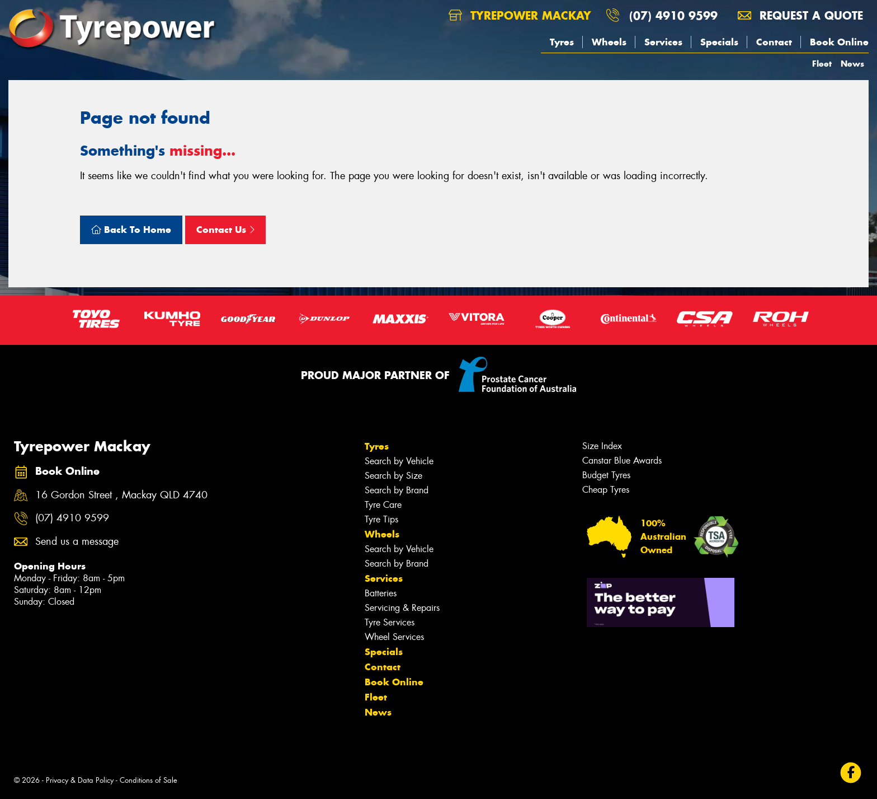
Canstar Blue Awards (622, 460)
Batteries (381, 593)
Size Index (602, 446)
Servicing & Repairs (402, 608)
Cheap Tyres (605, 490)
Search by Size (393, 476)
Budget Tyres (606, 475)
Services (663, 42)
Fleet (822, 63)
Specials (719, 42)
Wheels (609, 42)
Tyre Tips (381, 519)
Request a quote (800, 15)
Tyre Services (389, 622)
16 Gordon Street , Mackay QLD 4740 (121, 495)
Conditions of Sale (148, 780)
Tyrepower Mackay (520, 15)
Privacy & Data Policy (80, 780)
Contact (774, 42)
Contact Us (225, 229)
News (852, 63)
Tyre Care (383, 505)
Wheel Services (394, 637)
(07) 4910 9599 (673, 15)
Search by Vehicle (399, 461)
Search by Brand (396, 490)
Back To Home (131, 229)
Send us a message (77, 541)
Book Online (839, 42)
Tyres (562, 42)
